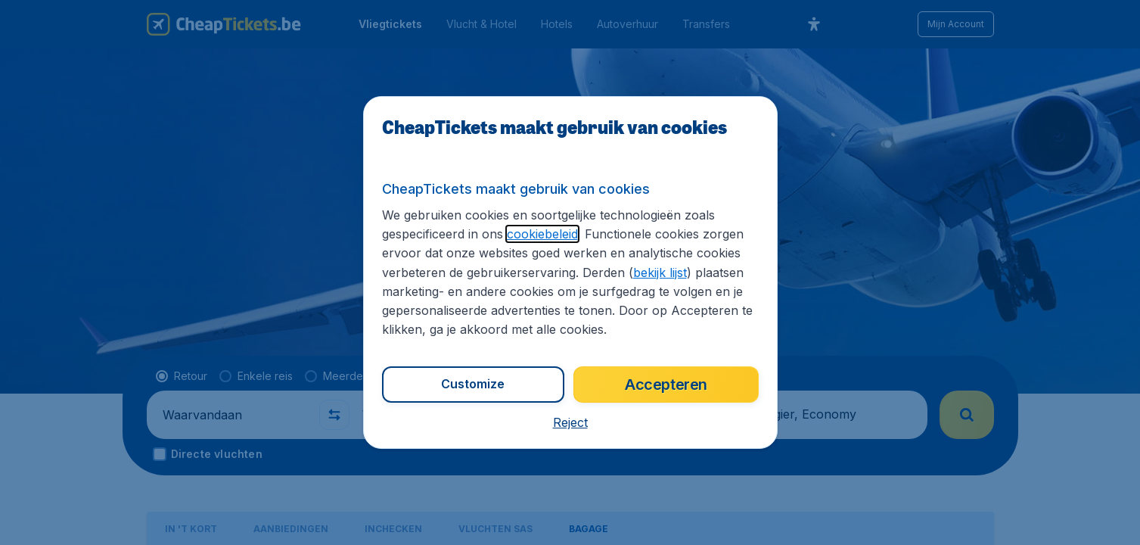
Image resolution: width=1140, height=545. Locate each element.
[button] (570, 422)
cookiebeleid (542, 233)
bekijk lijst (660, 272)
